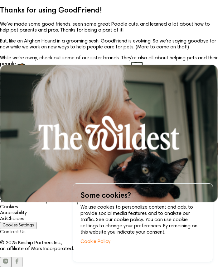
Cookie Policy (95, 241)
